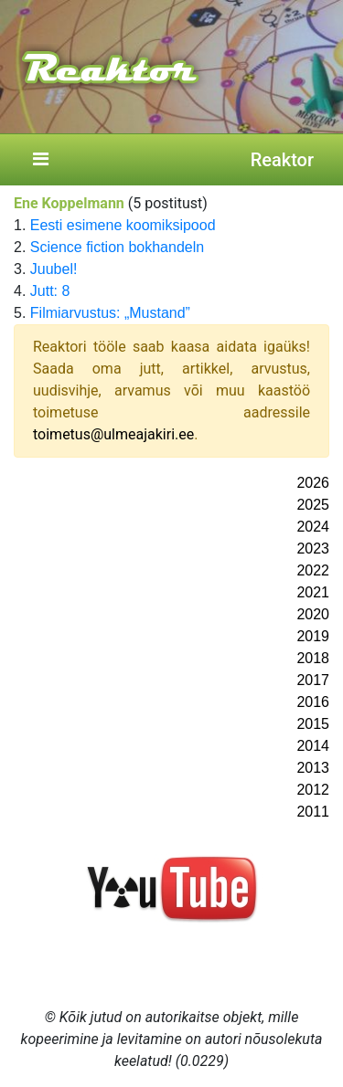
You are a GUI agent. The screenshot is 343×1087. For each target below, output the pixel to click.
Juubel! (54, 269)
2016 (312, 702)
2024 (312, 526)
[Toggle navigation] (40, 160)
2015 (312, 724)
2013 (312, 768)
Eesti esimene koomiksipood (123, 225)
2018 (312, 658)
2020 (312, 614)
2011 (312, 811)
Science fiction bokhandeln (117, 247)
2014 (312, 746)
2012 (312, 789)
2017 (312, 680)
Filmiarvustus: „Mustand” (110, 313)
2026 (312, 483)
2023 (312, 548)
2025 (312, 504)
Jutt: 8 (50, 291)
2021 (312, 592)
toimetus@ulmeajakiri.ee (113, 434)
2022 (312, 570)
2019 (312, 636)
